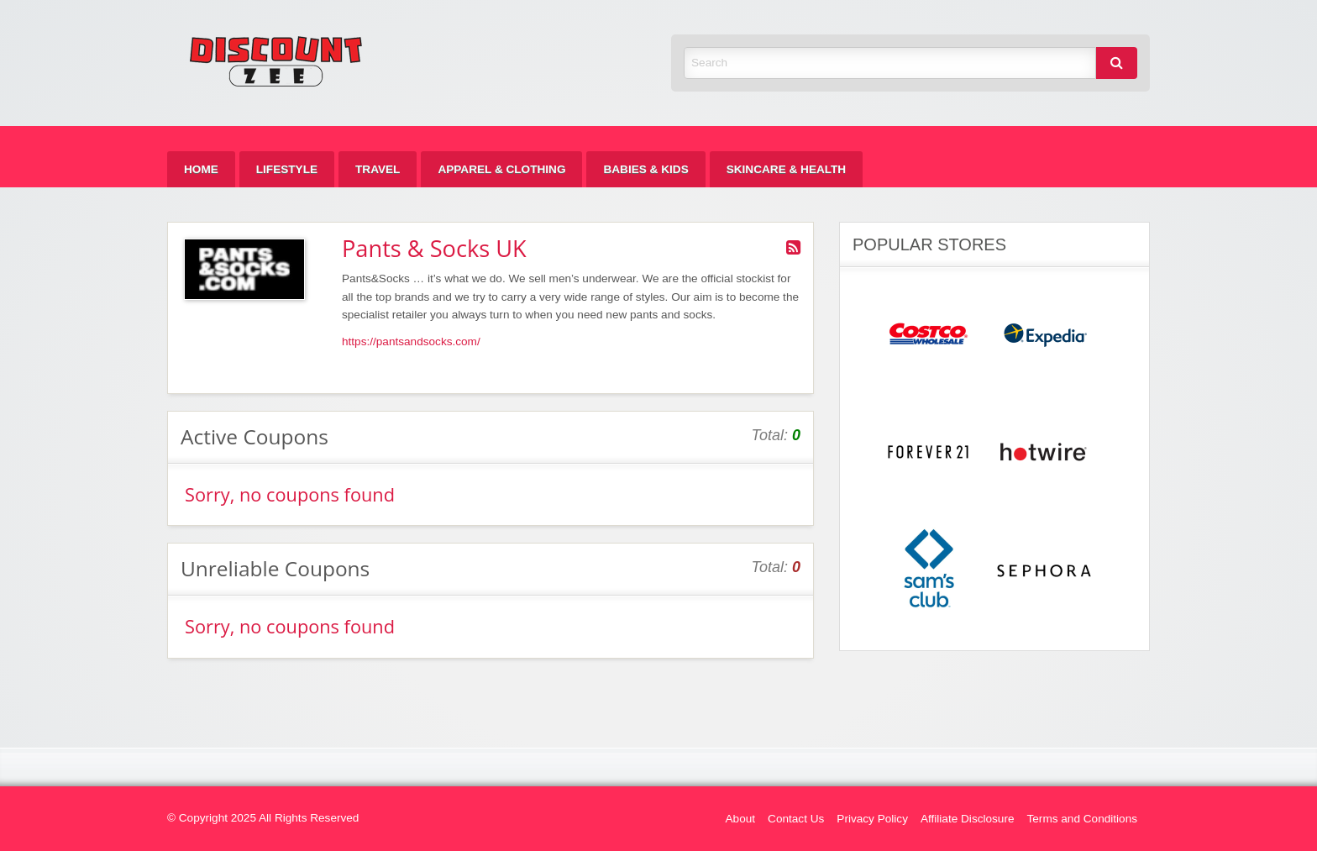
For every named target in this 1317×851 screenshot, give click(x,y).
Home (201, 169)
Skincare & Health (786, 169)
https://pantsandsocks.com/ (411, 341)
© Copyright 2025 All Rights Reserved (263, 818)
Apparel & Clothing (501, 169)
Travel (377, 169)
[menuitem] (201, 169)
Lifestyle (286, 169)
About (741, 818)
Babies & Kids (645, 169)
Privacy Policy (872, 818)
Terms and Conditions (1082, 818)
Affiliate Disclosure (968, 818)
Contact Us (796, 818)
